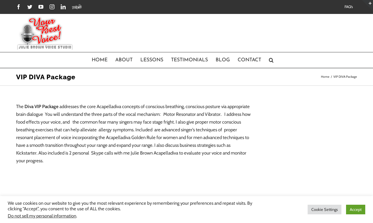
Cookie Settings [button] (324, 209)
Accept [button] (356, 209)
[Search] (293, 60)
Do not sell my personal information (42, 216)
